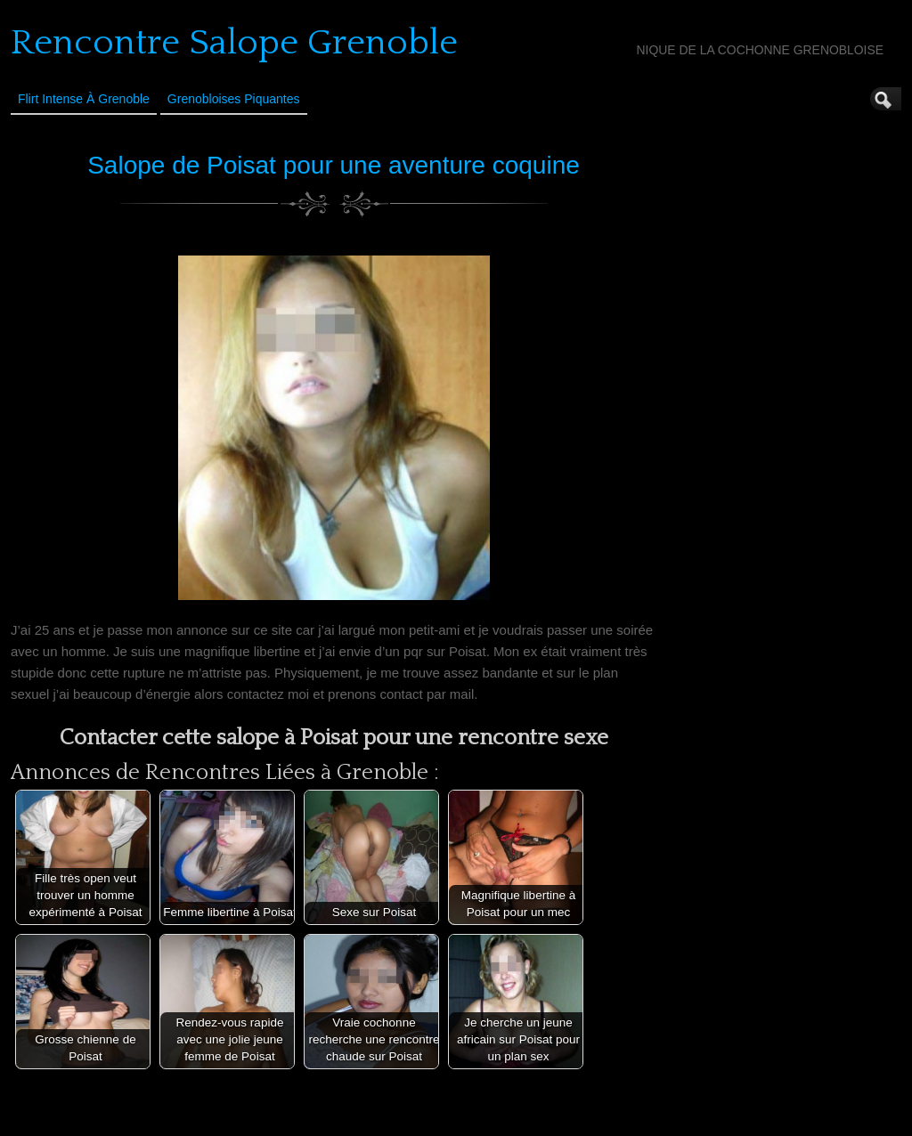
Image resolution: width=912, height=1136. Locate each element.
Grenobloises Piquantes (233, 99)
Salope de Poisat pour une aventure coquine (333, 165)
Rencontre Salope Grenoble (234, 42)
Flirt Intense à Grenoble (84, 99)
